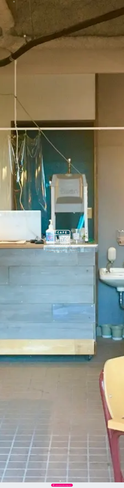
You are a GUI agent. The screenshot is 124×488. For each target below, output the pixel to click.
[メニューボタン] (14, 1)
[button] (2, 241)
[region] (62, 241)
